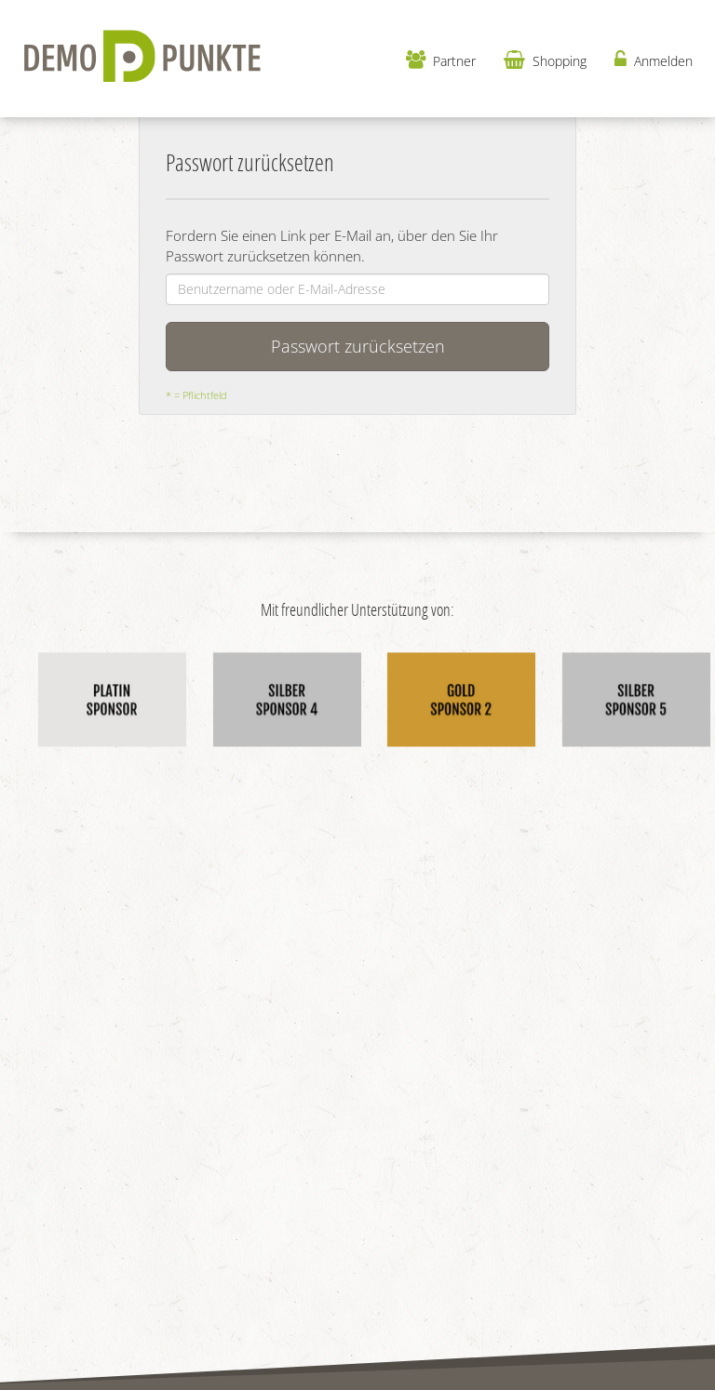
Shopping (545, 60)
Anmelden (653, 60)
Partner (441, 60)
